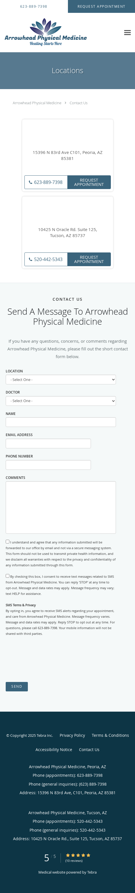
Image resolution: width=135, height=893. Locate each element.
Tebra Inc (44, 735)
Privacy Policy (72, 735)
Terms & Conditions (110, 735)
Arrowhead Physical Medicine (37, 102)
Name (11, 413)
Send (16, 686)
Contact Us (79, 102)
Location (14, 371)
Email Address (19, 434)
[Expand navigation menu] (127, 32)
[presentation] (49, 659)
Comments (15, 477)
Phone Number (19, 456)
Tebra (92, 872)
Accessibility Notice (54, 749)
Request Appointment (89, 182)
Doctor (13, 392)
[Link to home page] (60, 32)
